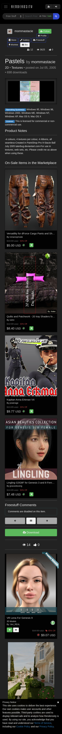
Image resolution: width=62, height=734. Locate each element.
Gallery (25, 40)
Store (12, 40)
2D (7, 67)
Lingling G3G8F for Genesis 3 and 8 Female (31, 482)
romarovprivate (16, 237)
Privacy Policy (46, 726)
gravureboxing (16, 486)
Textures (17, 67)
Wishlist (13, 44)
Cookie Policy (23, 726)
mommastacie (43, 62)
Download (31, 532)
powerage (14, 403)
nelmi (12, 320)
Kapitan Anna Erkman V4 (21, 399)
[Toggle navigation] (6, 6)
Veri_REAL (15, 624)
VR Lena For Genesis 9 (20, 617)
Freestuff (38, 40)
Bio (25, 44)
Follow (45, 31)
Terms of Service (42, 723)
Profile (42, 35)
